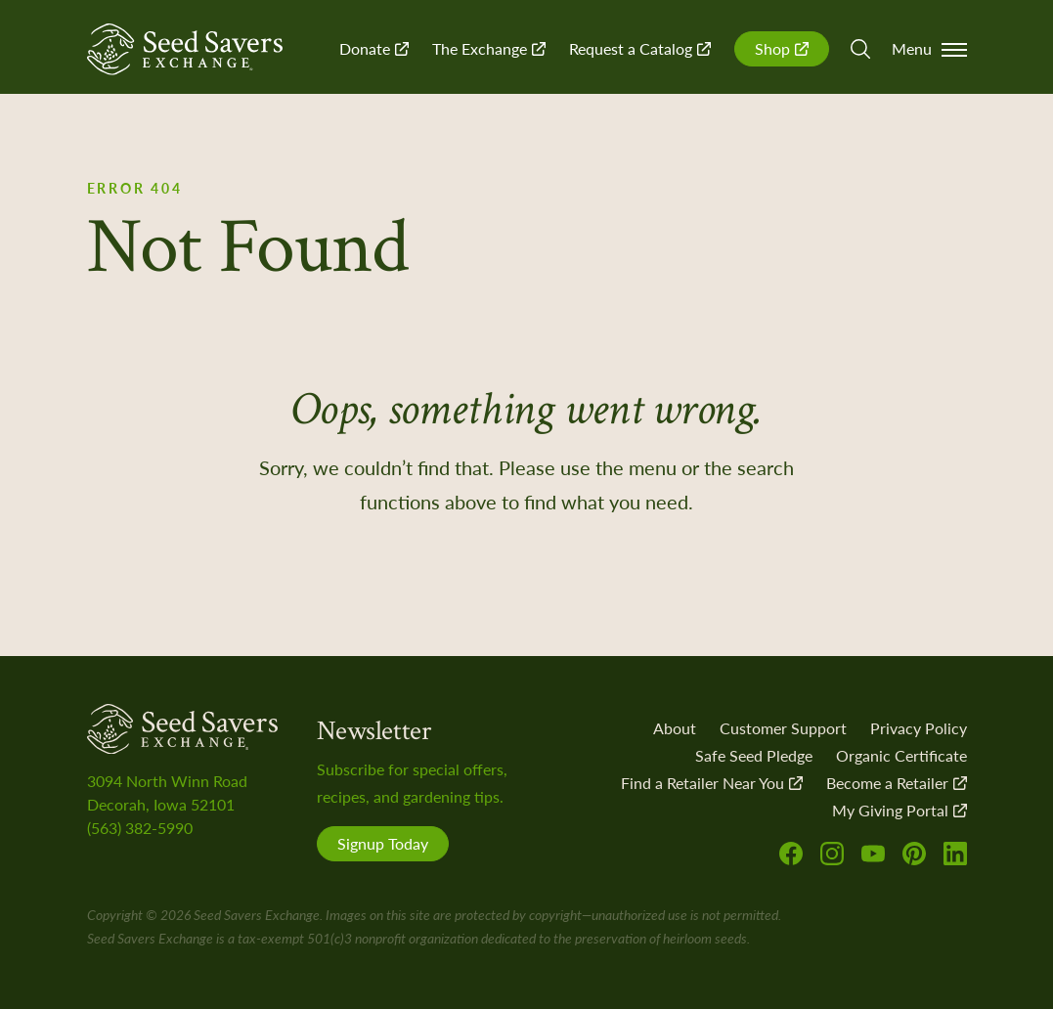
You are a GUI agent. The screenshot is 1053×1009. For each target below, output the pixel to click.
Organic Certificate (901, 755)
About (674, 728)
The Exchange (489, 48)
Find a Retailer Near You (712, 782)
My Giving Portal (899, 810)
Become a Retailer (896, 782)
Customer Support (783, 728)
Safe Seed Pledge (753, 755)
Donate (374, 48)
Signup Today (382, 843)
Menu (929, 48)
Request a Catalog (640, 48)
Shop (782, 48)
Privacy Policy (918, 728)
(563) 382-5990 (140, 827)
